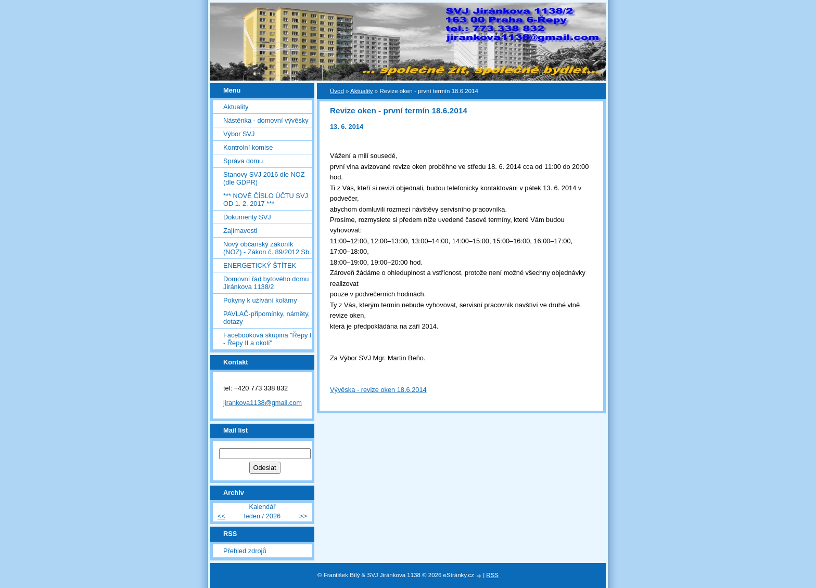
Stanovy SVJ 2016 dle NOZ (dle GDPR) (264, 178)
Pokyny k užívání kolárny (260, 300)
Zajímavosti (240, 230)
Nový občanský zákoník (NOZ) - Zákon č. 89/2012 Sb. (267, 248)
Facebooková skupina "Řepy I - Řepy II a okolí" (267, 339)
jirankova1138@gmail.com (262, 403)
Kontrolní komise (248, 147)
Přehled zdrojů (244, 551)
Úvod (337, 91)
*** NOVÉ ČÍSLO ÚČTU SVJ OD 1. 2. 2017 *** (265, 199)
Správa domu (243, 161)
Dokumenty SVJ (247, 217)
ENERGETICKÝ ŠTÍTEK (259, 265)
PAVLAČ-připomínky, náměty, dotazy (266, 317)
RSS (492, 575)
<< (221, 516)
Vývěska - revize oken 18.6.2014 (378, 390)
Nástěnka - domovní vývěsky (266, 120)
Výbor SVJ (238, 134)
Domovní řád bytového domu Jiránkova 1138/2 (266, 283)
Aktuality (235, 107)
